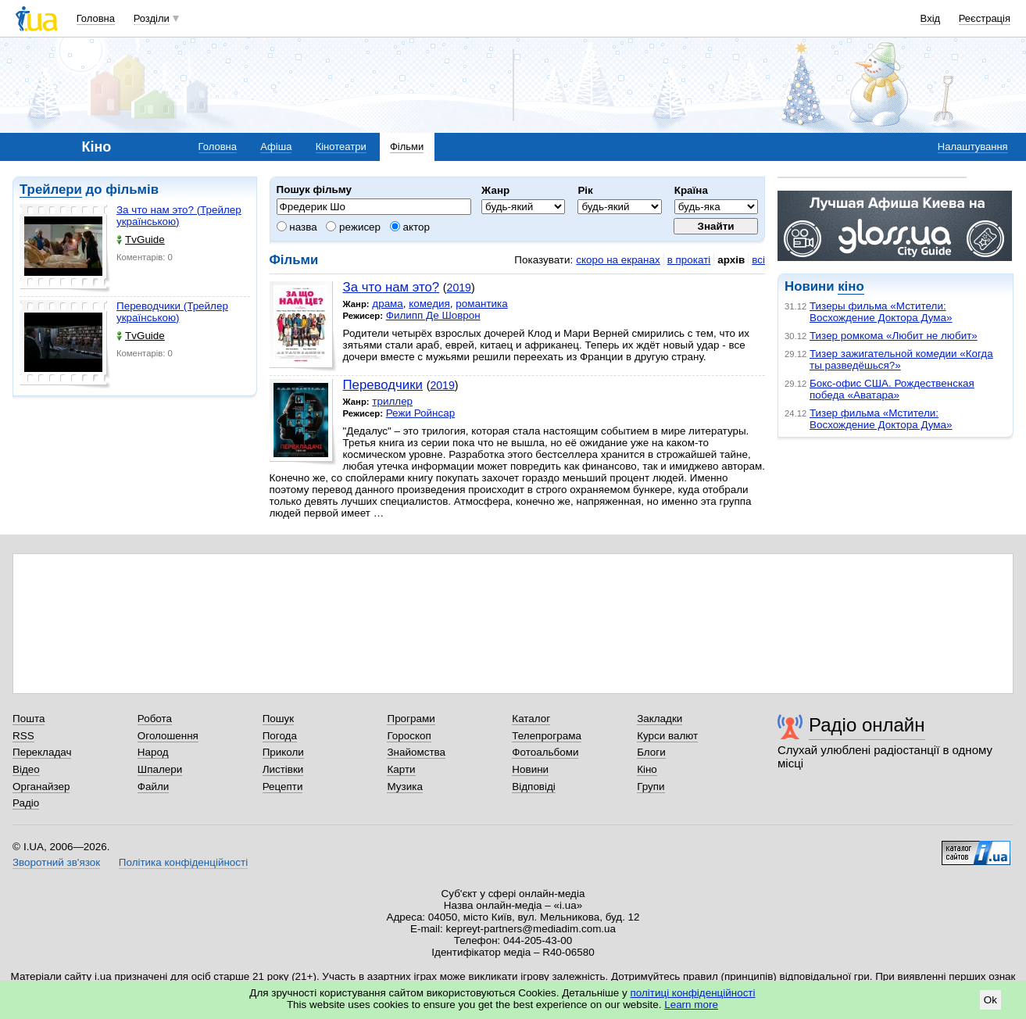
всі (758, 260)
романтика (481, 303)
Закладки (659, 718)
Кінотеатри (341, 146)
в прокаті (689, 260)
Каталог (531, 718)
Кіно (647, 769)
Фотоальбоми (545, 752)
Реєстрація (984, 18)
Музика (404, 786)
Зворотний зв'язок (56, 862)
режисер (353, 227)
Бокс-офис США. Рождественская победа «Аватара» (892, 389)
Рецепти (283, 786)
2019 (459, 287)
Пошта (29, 718)
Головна (96, 18)
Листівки (283, 769)
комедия (429, 303)
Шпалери (160, 769)
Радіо (26, 803)
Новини (530, 769)
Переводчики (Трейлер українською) (172, 312)
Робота (155, 718)
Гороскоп (409, 736)
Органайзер (41, 786)
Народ (153, 752)
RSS (23, 736)
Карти (401, 769)
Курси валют (667, 736)
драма (387, 303)
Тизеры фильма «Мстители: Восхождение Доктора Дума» (881, 312)
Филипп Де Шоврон (433, 315)
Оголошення (168, 736)
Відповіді (534, 786)
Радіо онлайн (867, 724)
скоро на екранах (618, 260)
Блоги (651, 752)
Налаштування (973, 146)
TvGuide (140, 239)
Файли (154, 786)
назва (297, 227)
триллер (392, 401)
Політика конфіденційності (183, 862)
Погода (280, 736)
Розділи (152, 18)
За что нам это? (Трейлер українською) (178, 215)
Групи (650, 786)
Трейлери (51, 189)
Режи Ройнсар (420, 413)
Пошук (279, 718)
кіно (850, 286)
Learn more (691, 1004)
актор (410, 227)
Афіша (275, 146)
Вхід (931, 18)
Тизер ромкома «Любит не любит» (894, 335)
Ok (990, 1000)
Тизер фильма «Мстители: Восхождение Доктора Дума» (881, 419)
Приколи (283, 752)
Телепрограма (546, 736)
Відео (26, 769)
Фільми (407, 146)
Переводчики (383, 384)
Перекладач (42, 752)
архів (731, 260)
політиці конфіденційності (693, 993)
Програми (410, 718)
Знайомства (416, 752)
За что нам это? (391, 287)
